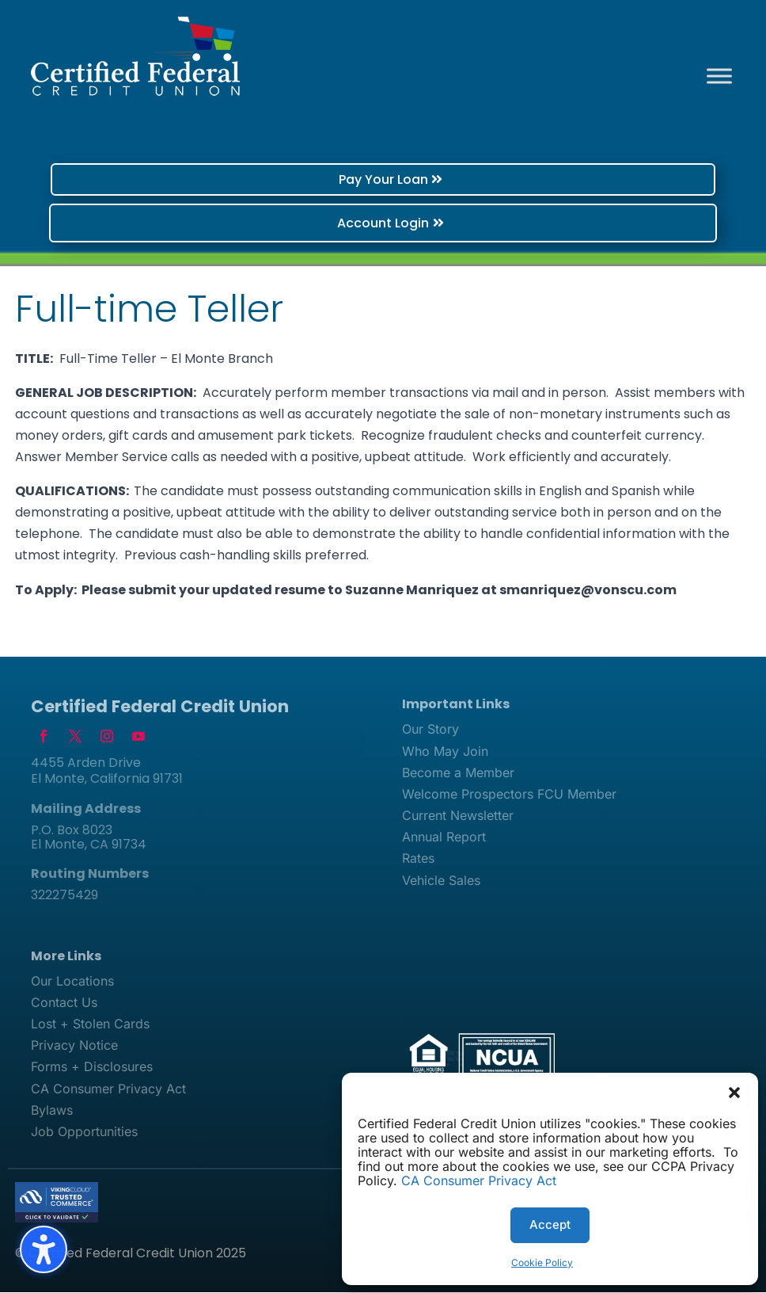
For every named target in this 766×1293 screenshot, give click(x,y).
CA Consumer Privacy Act (478, 1180)
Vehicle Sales (441, 881)
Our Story (430, 730)
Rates (418, 860)
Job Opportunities (84, 1132)
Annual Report (444, 838)
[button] (734, 1092)
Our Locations (72, 982)
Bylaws (52, 1111)
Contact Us (64, 1003)
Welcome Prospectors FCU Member (509, 795)
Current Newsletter (458, 816)
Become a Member (458, 773)
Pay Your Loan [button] (383, 179)
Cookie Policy (542, 1262)
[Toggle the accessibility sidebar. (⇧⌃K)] (43, 1249)
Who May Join (445, 752)
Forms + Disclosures (92, 1068)
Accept (550, 1224)
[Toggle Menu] (719, 75)
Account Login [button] (383, 223)
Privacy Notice (74, 1046)
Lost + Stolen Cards (90, 1024)
